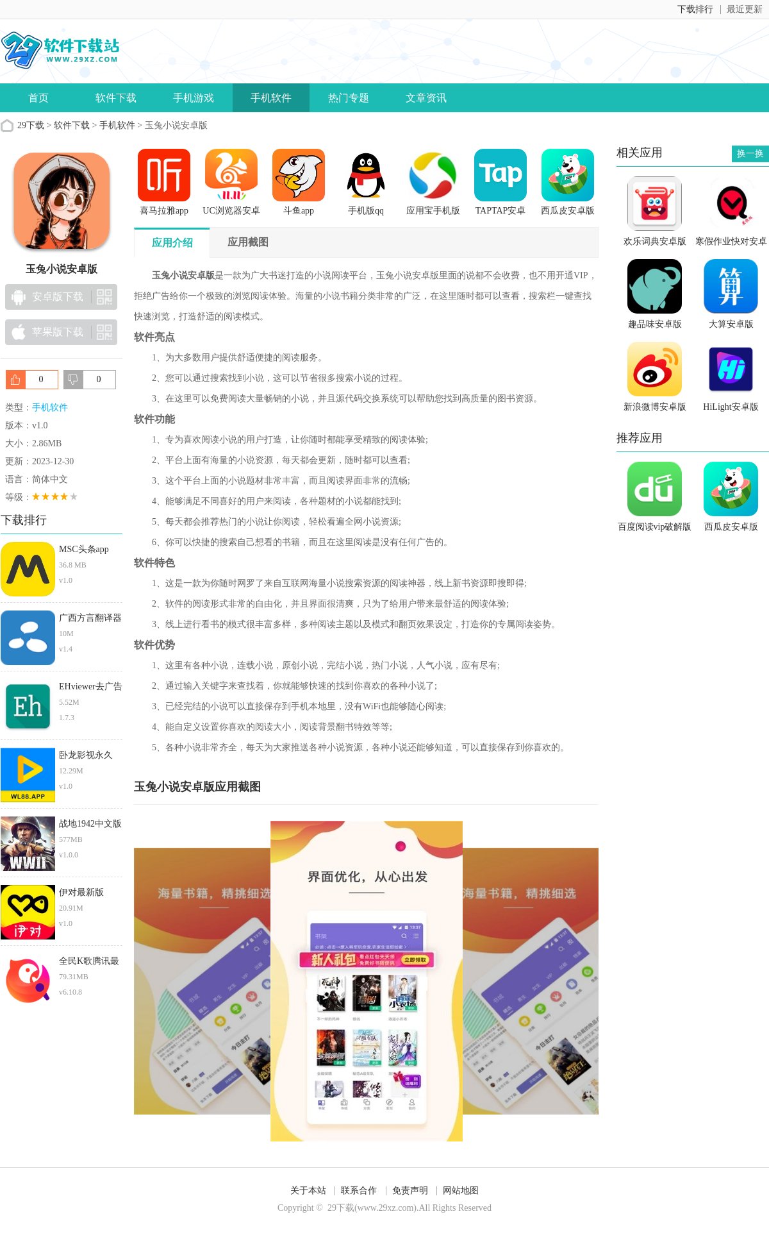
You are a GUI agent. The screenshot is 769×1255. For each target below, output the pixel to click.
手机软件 (271, 97)
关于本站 (308, 1190)
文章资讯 (426, 97)
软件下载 (115, 97)
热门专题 (348, 97)
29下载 (30, 125)
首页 (38, 97)
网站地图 (461, 1190)
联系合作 (359, 1190)
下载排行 (695, 9)
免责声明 (410, 1190)
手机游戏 (193, 97)
